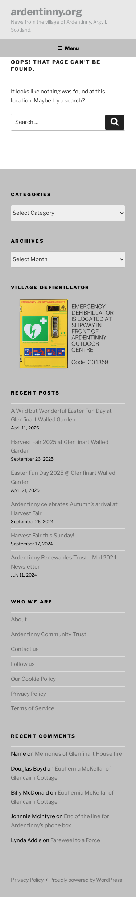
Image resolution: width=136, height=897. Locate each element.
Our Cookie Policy (33, 679)
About (19, 619)
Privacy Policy (28, 694)
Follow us (23, 664)
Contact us (25, 649)
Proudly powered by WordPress (85, 880)
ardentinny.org (46, 11)
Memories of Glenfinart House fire (78, 754)
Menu (68, 48)
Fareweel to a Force (75, 840)
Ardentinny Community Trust (48, 634)
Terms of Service (32, 708)
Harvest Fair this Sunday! (42, 535)
